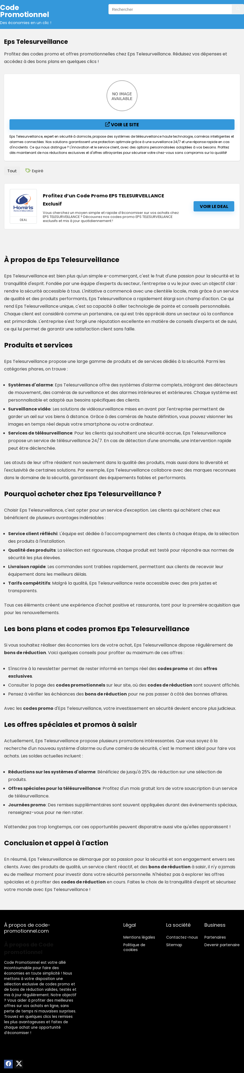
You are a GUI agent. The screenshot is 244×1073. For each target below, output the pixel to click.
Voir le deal (214, 206)
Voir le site (122, 124)
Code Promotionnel (22, 962)
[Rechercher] (238, 9)
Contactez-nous (182, 937)
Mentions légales (139, 937)
